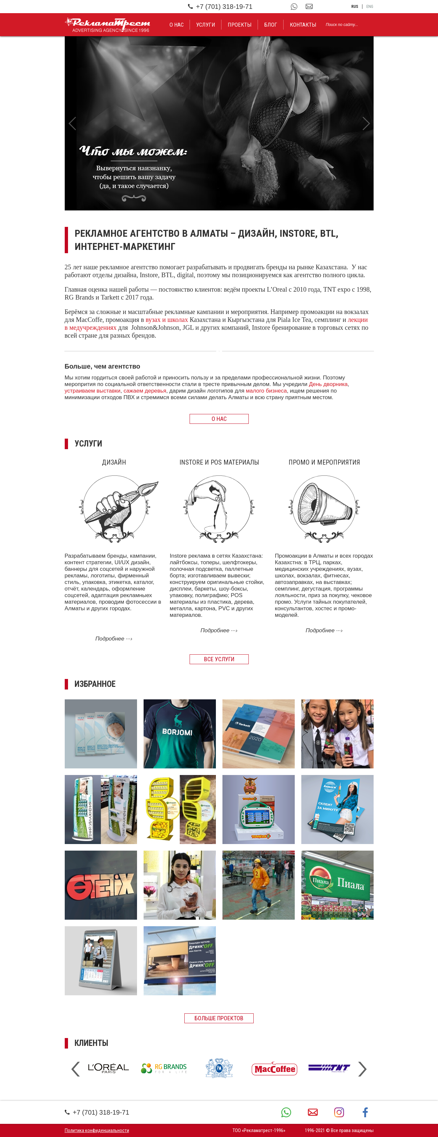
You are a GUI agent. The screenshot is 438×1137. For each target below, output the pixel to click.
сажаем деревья (145, 391)
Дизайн (114, 462)
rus (354, 6)
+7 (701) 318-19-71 (220, 6)
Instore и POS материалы (219, 462)
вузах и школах (167, 319)
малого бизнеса (266, 391)
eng (369, 6)
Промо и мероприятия (324, 462)
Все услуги (219, 659)
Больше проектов (219, 1018)
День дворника (328, 384)
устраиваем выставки (93, 391)
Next (366, 123)
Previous (72, 123)
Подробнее (113, 639)
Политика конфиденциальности (97, 1130)
